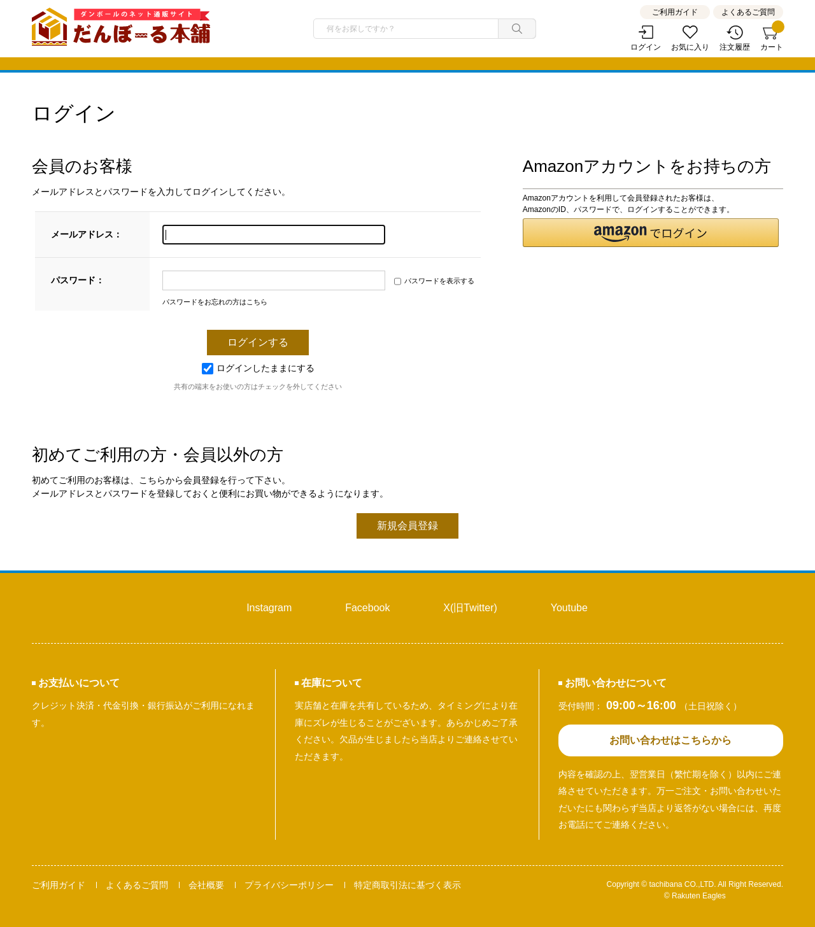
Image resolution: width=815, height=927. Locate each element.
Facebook (367, 607)
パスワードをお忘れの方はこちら (214, 302)
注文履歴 (734, 47)
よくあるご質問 (748, 12)
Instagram (269, 607)
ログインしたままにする (258, 368)
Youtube (569, 607)
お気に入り (690, 47)
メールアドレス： (86, 234)
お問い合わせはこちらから (670, 740)
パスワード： (77, 280)
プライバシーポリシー (289, 885)
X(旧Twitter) (470, 607)
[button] (651, 232)
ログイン (645, 47)
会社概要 (206, 885)
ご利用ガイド (675, 12)
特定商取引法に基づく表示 (407, 885)
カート (771, 38)
